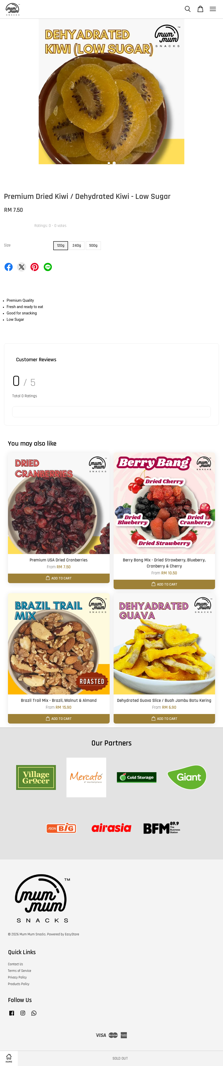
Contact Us (15, 964)
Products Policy (18, 984)
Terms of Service (19, 971)
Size (7, 245)
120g (60, 245)
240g (77, 245)
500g (93, 245)
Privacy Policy (17, 977)
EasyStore (72, 934)
